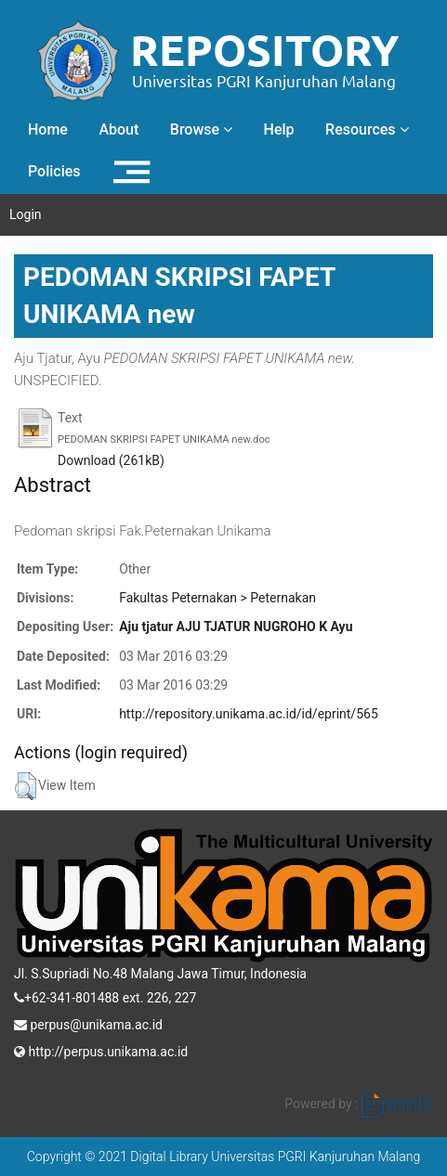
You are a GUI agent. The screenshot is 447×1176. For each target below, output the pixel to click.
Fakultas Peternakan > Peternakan (217, 597)
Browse (201, 129)
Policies (54, 171)
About (118, 129)
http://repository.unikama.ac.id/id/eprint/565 (248, 713)
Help (279, 129)
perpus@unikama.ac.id (88, 1023)
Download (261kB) (111, 460)
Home (48, 129)
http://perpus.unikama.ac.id (101, 1049)
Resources (367, 129)
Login (25, 214)
